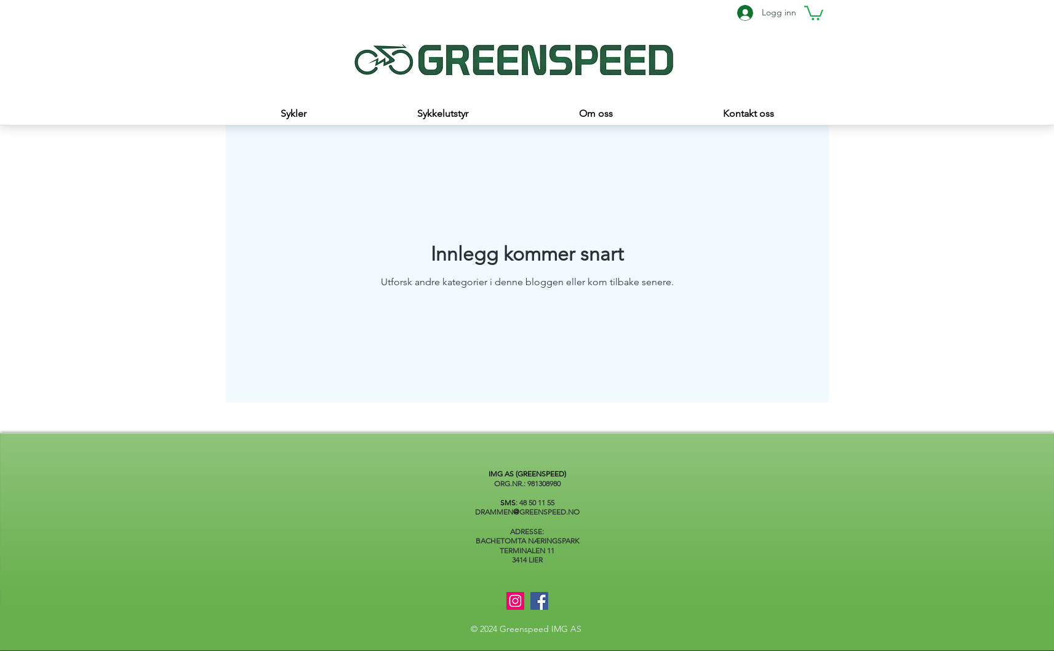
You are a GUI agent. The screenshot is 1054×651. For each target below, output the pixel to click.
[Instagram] (515, 601)
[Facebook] (539, 601)
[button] (813, 12)
